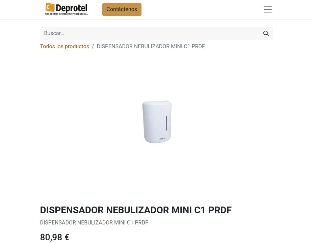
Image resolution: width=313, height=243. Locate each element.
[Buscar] (266, 33)
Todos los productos (64, 46)
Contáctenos (122, 9)
